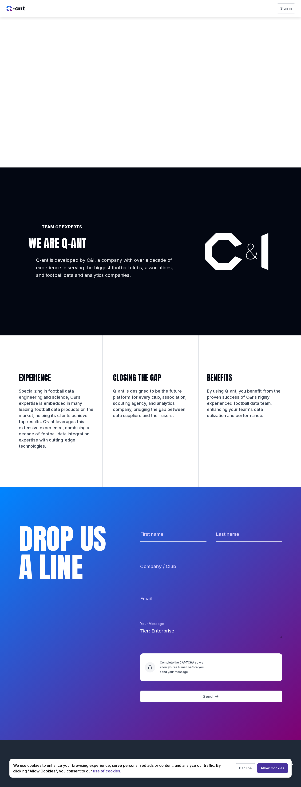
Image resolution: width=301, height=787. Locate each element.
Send (211, 696)
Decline (245, 768)
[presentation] (241, 667)
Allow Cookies (272, 768)
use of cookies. (107, 771)
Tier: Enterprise (211, 632)
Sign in (286, 8)
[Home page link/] (16, 8)
